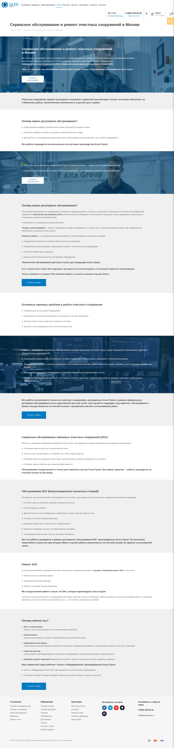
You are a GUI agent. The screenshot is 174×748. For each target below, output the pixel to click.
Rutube (104, 713)
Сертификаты (46, 716)
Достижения (46, 719)
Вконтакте (104, 707)
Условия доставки (48, 709)
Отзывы (44, 723)
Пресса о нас (15, 719)
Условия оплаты (47, 706)
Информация (47, 702)
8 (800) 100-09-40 (133, 13)
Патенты (44, 713)
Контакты (75, 709)
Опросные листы (78, 706)
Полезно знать (77, 713)
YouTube (116, 707)
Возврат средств (47, 729)
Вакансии (14, 716)
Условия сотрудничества (20, 706)
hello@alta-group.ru (146, 715)
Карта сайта (76, 719)
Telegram (110, 707)
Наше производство (18, 713)
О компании (15, 702)
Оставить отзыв (47, 726)
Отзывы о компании (18, 709)
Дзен (122, 707)
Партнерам (76, 702)
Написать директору (79, 716)
